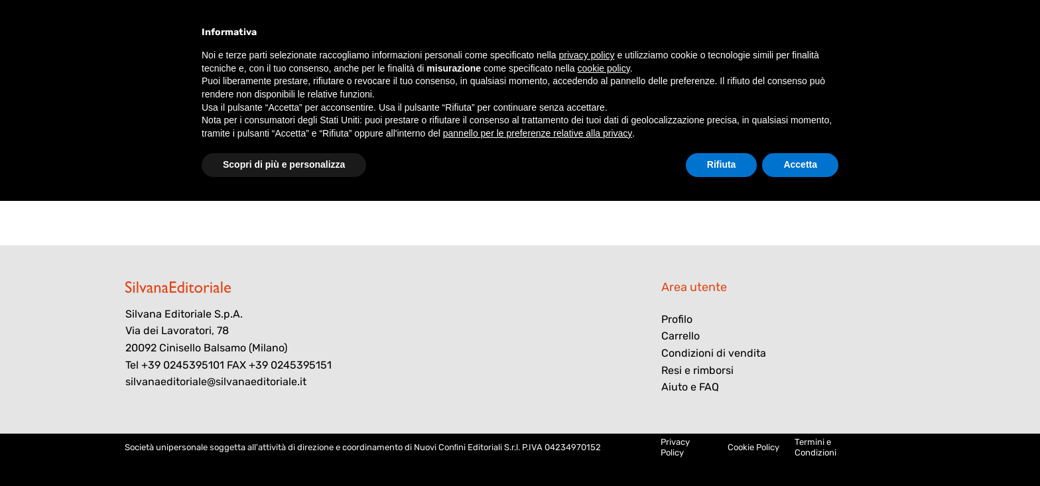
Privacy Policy (675, 447)
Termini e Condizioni (815, 447)
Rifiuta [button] (721, 164)
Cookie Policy (753, 447)
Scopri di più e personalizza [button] (284, 164)
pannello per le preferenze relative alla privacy (538, 133)
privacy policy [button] (587, 55)
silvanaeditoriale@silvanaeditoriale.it (215, 381)
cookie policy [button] (604, 68)
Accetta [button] (800, 164)
